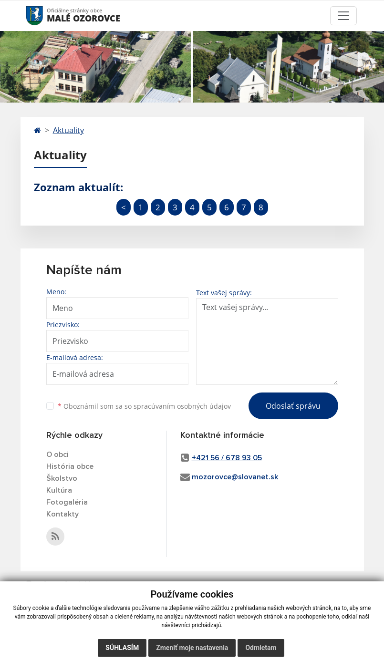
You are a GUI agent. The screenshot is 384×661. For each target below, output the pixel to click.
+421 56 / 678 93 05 (227, 458)
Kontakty (62, 514)
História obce (69, 466)
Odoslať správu (293, 406)
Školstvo (61, 478)
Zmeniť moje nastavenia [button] (192, 647)
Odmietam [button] (260, 647)
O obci (57, 454)
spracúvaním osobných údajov (182, 406)
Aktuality (68, 130)
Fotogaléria (67, 502)
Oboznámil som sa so (144, 406)
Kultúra (59, 490)
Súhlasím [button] (122, 647)
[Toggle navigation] (343, 15)
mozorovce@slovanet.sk (235, 477)
